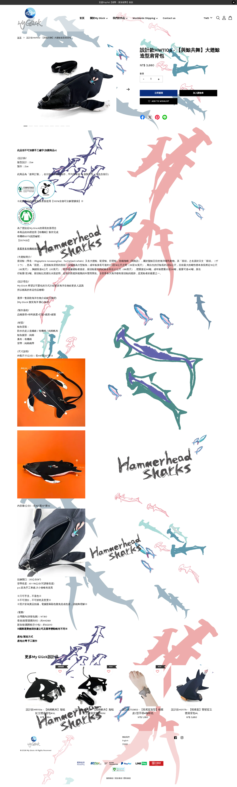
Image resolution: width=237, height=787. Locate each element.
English (125, 740)
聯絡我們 (126, 737)
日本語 (125, 744)
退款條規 (118, 778)
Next (128, 89)
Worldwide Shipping (145, 18)
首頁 (82, 18)
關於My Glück (99, 18)
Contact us (169, 18)
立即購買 (158, 93)
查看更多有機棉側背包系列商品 (34, 248)
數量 (142, 73)
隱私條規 (127, 778)
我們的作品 (120, 18)
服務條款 (110, 778)
